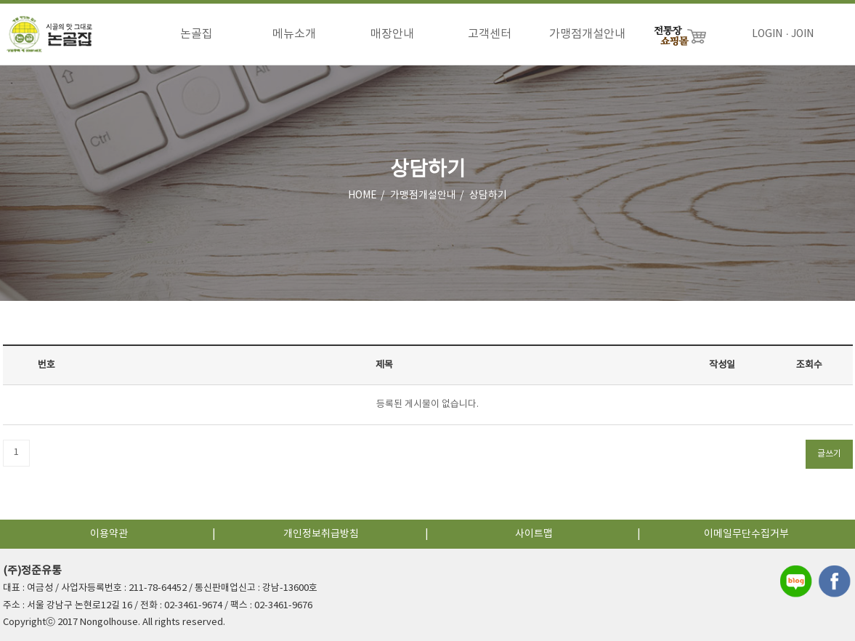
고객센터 (489, 34)
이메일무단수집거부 (746, 534)
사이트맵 (534, 534)
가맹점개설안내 (587, 34)
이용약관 (109, 534)
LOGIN (767, 34)
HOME (362, 195)
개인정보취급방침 (321, 534)
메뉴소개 (294, 34)
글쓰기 (829, 454)
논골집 (196, 34)
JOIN (802, 34)
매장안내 (392, 34)
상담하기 (488, 195)
